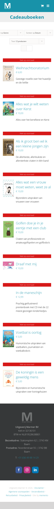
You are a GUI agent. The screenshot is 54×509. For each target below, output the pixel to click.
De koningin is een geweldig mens (30, 374)
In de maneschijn (29, 292)
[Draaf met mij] (8, 263)
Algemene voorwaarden (19, 491)
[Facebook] (19, 470)
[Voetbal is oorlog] (8, 331)
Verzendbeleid (37, 491)
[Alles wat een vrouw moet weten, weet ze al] (8, 181)
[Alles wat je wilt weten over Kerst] (8, 103)
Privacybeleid (25, 495)
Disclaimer (39, 488)
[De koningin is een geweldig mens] (8, 371)
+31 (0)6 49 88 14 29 (28, 457)
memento (43, 495)
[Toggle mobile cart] (42, 5)
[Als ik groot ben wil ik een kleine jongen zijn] (8, 140)
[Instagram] (27, 470)
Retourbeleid (11, 495)
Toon (18, 41)
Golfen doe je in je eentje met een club (31, 225)
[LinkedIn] (35, 470)
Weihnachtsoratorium (32, 68)
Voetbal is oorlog (28, 332)
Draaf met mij (26, 264)
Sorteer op (33, 33)
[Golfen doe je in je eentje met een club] (8, 222)
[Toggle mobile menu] (48, 5)
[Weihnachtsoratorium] (8, 67)
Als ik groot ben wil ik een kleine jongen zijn (32, 143)
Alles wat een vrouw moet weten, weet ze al (33, 184)
